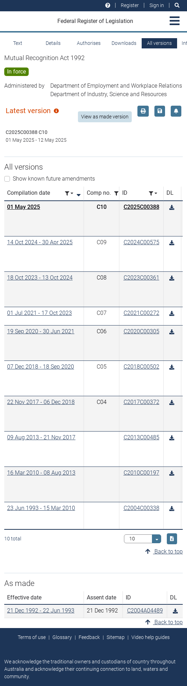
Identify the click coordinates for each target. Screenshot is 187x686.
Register (130, 5)
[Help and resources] (107, 5)
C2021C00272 (141, 313)
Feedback (89, 637)
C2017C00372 (141, 402)
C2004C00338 (141, 508)
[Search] (177, 5)
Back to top (164, 551)
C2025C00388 (141, 207)
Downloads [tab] (124, 43)
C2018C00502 (141, 366)
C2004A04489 (145, 610)
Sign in (156, 5)
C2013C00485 (141, 437)
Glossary (62, 637)
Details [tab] (53, 43)
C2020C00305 (141, 331)
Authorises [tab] (89, 43)
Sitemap (116, 637)
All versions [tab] (159, 43)
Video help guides (150, 637)
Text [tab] (17, 43)
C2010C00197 (141, 472)
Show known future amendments (54, 178)
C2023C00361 (141, 277)
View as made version (105, 116)
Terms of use (32, 637)
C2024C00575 (141, 242)
